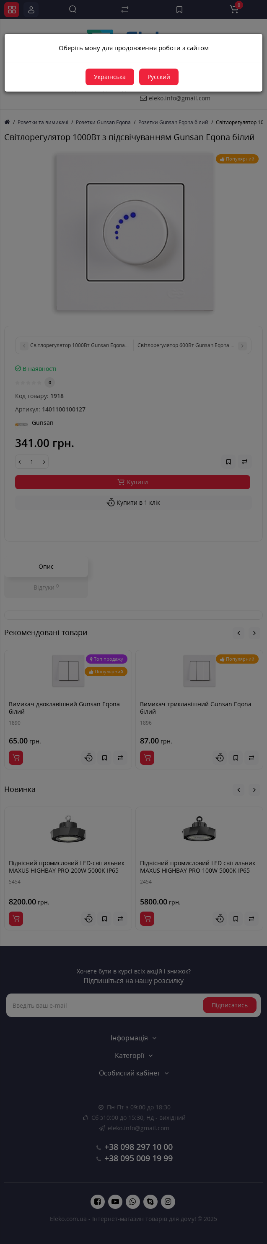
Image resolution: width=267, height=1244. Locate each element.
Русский (159, 77)
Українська (110, 77)
